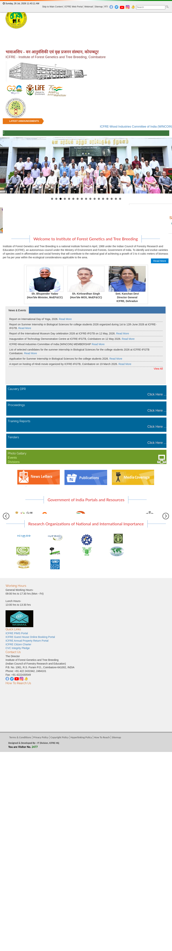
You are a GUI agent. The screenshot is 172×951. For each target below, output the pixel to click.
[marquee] (86, 123)
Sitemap (99, 6)
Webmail (88, 6)
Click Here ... (156, 394)
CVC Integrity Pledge (18, 648)
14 (107, 199)
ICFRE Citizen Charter (18, 644)
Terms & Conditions (20, 737)
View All (158, 368)
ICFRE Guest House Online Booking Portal (30, 636)
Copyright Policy (59, 737)
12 (99, 199)
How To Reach (102, 737)
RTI (106, 6)
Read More (159, 260)
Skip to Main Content (52, 6)
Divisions (14, 461)
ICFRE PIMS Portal (17, 633)
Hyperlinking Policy (81, 737)
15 (112, 199)
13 (103, 199)
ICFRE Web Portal (74, 6)
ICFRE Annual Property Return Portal (27, 640)
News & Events (17, 310)
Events (12, 457)
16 (116, 199)
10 (90, 199)
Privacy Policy (40, 737)
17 (120, 199)
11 (95, 199)
